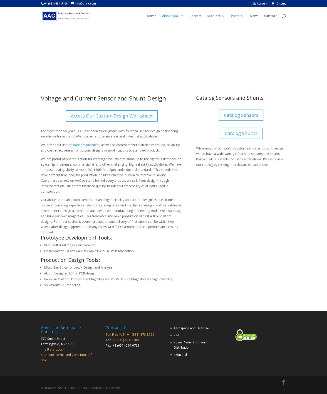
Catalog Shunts (241, 133)
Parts (235, 16)
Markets (213, 16)
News (254, 16)
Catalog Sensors (241, 115)
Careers (195, 16)
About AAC (170, 16)
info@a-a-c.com (52, 349)
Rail (176, 335)
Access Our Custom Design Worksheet (112, 116)
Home (151, 16)
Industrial (180, 354)
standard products (85, 145)
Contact (270, 16)
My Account (260, 3)
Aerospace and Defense (191, 328)
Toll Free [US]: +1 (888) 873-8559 (130, 334)
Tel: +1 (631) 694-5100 (122, 340)
